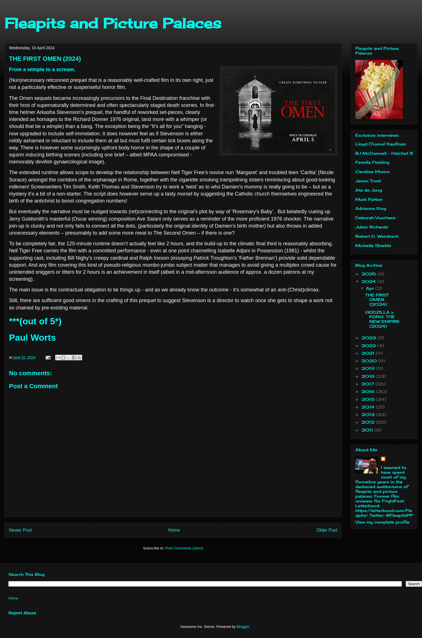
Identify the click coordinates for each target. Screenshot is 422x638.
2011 (368, 430)
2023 (369, 337)
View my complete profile (382, 522)
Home (174, 530)
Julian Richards (371, 226)
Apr (370, 288)
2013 (369, 414)
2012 (369, 422)
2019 (369, 368)
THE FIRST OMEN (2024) (377, 300)
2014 (369, 407)
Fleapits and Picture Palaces (113, 23)
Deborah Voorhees (375, 217)
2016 (369, 391)
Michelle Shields (373, 245)
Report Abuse (22, 612)
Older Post (326, 530)
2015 (369, 399)
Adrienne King (370, 208)
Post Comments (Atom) (184, 548)
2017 (369, 383)
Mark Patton (369, 199)
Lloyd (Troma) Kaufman (380, 143)
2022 (369, 345)
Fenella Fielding (372, 162)
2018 (369, 376)
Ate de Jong (368, 190)
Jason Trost (368, 180)
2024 (369, 281)
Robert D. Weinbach (376, 236)
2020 (370, 360)
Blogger (243, 626)
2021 (369, 353)
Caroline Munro (372, 171)
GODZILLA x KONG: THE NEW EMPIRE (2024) (382, 319)
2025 (370, 273)
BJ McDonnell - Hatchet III (384, 153)
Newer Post (20, 530)
